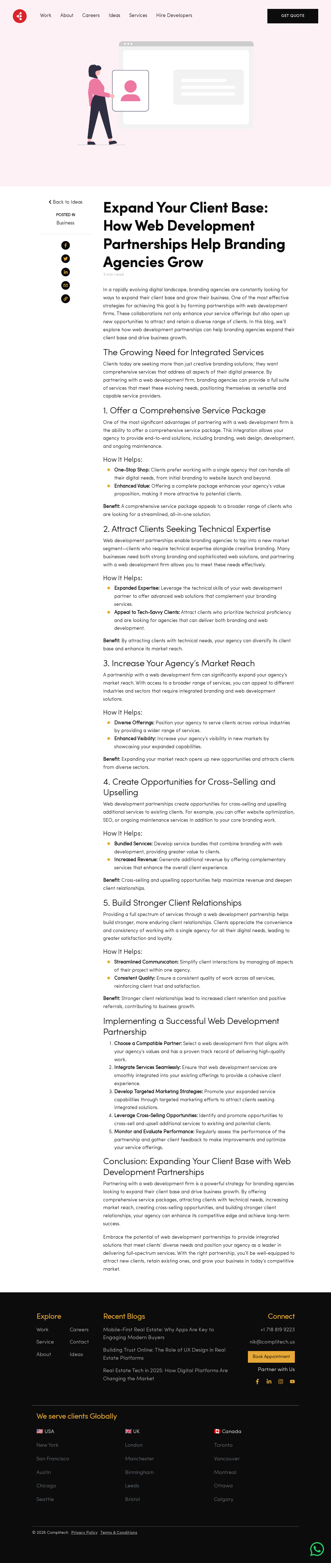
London (134, 1445)
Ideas (76, 1354)
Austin (43, 1472)
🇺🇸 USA (45, 1431)
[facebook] (65, 245)
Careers (91, 15)
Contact (79, 1342)
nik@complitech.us (272, 1342)
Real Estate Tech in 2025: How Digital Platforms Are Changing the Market (165, 1375)
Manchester (139, 1459)
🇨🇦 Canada (228, 1431)
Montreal (225, 1472)
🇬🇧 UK (132, 1431)
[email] (65, 285)
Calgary (223, 1499)
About (66, 15)
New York (47, 1445)
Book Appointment (271, 1357)
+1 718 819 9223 (277, 1330)
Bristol (132, 1499)
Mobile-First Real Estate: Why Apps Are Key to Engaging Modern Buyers (158, 1334)
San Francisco (52, 1459)
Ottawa (223, 1486)
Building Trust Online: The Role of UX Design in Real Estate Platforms (164, 1354)
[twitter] (65, 258)
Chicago (46, 1486)
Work (45, 15)
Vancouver (227, 1459)
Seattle (45, 1499)
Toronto (223, 1445)
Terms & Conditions (118, 1533)
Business (65, 223)
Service (45, 1342)
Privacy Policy (84, 1533)
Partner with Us (276, 1369)
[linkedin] (65, 272)
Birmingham (139, 1472)
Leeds (132, 1486)
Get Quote (292, 16)
